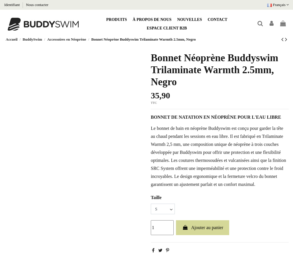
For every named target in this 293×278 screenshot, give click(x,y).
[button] (116, 19)
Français (278, 5)
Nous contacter (37, 5)
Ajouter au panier (202, 227)
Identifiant (12, 5)
